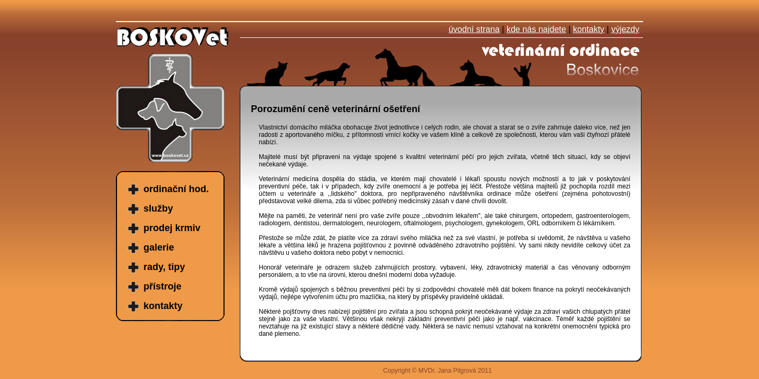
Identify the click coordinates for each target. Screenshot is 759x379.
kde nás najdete (536, 29)
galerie (158, 247)
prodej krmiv (171, 228)
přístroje (162, 286)
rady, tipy (164, 267)
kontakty (589, 29)
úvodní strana (474, 29)
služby (158, 208)
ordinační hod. (176, 189)
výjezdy (625, 29)
